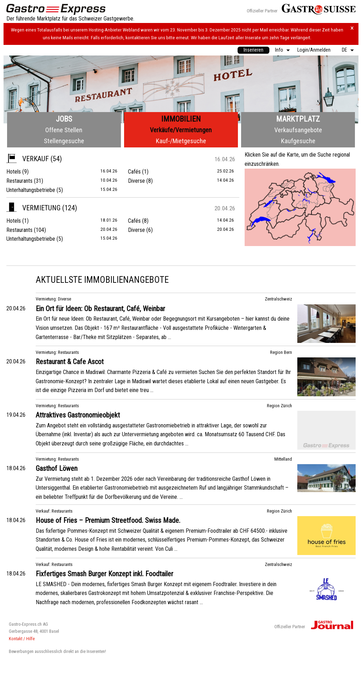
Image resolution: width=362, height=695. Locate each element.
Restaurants (19, 180)
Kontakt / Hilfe (22, 638)
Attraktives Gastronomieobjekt (78, 415)
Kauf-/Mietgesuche (181, 141)
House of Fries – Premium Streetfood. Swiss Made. (108, 520)
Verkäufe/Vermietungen (181, 130)
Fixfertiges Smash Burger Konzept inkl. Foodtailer (104, 574)
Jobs (64, 119)
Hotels (13, 171)
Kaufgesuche (298, 141)
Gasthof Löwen (56, 468)
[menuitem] (253, 50)
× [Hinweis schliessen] (352, 28)
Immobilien (181, 119)
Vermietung (33, 208)
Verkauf (27, 158)
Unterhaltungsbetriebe (30, 190)
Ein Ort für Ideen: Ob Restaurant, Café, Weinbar (100, 308)
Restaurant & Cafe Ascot (70, 361)
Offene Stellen (63, 130)
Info (279, 50)
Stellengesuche (64, 141)
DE (344, 50)
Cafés (134, 171)
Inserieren (253, 50)
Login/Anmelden (314, 50)
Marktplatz (298, 119)
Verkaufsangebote (298, 130)
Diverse (136, 180)
